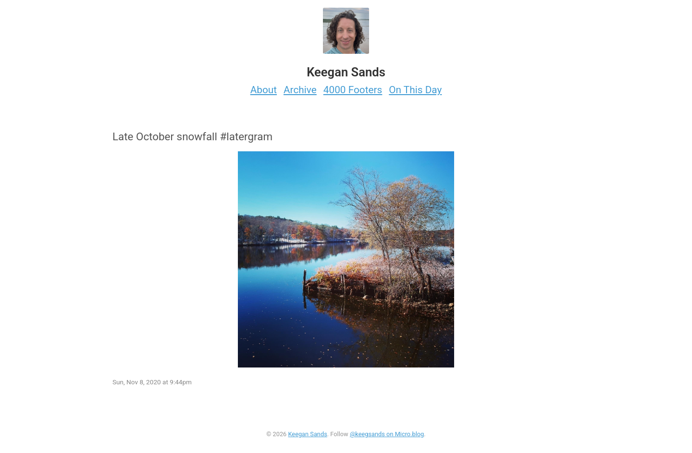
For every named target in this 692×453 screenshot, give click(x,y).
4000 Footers (353, 90)
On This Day (415, 90)
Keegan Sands (307, 434)
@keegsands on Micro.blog (387, 434)
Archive (300, 90)
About (263, 90)
